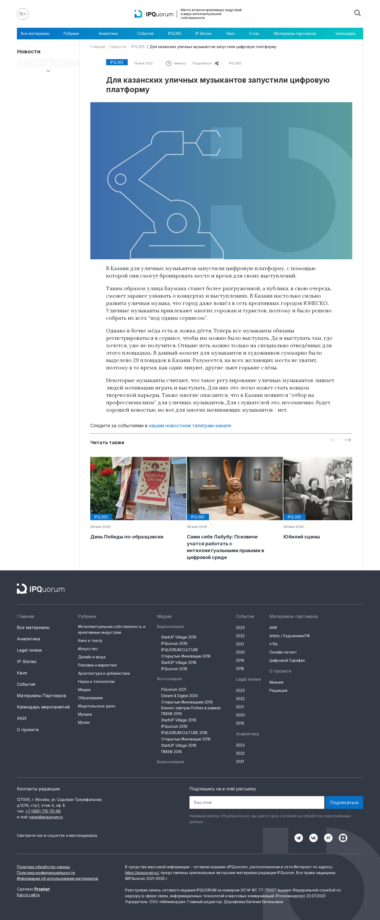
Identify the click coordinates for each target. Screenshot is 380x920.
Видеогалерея (170, 626)
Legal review (29, 650)
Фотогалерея (169, 679)
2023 (240, 627)
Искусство (88, 648)
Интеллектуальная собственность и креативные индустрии (111, 629)
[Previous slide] (334, 440)
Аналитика (111, 33)
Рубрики (74, 33)
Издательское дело (96, 706)
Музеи (84, 722)
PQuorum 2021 (173, 689)
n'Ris (273, 644)
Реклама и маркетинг (97, 665)
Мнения (276, 682)
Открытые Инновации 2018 (186, 656)
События (145, 33)
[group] (134, 498)
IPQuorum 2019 (174, 643)
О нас (254, 33)
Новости (118, 46)
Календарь (346, 33)
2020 (240, 652)
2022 (240, 635)
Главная (97, 46)
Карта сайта (28, 895)
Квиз (230, 33)
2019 (240, 660)
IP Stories (204, 33)
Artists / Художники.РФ (289, 635)
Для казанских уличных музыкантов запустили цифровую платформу (213, 46)
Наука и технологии (96, 681)
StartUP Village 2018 (178, 662)
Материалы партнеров (297, 33)
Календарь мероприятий (43, 707)
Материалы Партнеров (41, 695)
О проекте (28, 729)
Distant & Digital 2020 (179, 695)
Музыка (85, 714)
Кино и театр (90, 640)
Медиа (84, 689)
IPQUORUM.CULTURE (179, 649)
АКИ (21, 718)
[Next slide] (347, 440)
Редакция (278, 690)
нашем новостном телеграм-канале (190, 425)
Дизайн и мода (92, 657)
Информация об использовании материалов (57, 878)
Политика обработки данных (43, 867)
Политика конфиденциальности (46, 872)
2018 (240, 668)
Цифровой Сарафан (287, 660)
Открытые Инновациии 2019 (187, 702)
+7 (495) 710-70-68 (43, 811)
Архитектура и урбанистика (104, 673)
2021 (240, 644)
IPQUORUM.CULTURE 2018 (184, 732)
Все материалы (35, 33)
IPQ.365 (174, 33)
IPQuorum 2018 (174, 668)
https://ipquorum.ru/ (142, 872)
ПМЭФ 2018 (171, 751)
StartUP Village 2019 (178, 637)
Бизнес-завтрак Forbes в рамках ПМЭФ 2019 (191, 711)
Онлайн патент (283, 652)
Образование (90, 698)
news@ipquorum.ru (46, 817)
